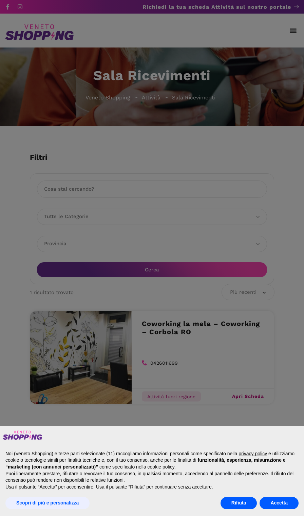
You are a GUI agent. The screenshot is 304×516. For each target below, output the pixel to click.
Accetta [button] (279, 502)
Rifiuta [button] (238, 502)
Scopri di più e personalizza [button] (47, 502)
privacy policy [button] (253, 453)
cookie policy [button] (161, 467)
